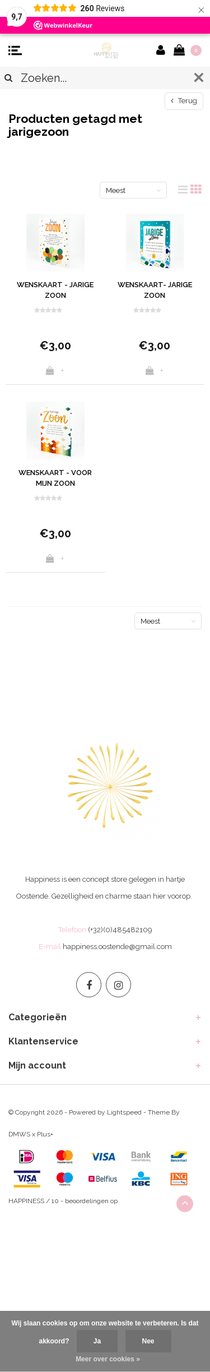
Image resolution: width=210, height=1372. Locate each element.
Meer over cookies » (108, 1359)
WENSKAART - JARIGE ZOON (55, 290)
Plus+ (45, 1134)
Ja (97, 1341)
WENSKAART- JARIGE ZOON (155, 290)
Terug (184, 100)
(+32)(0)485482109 (120, 930)
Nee (148, 1341)
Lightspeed (124, 1112)
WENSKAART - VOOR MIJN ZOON (55, 477)
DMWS (19, 1134)
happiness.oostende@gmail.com (117, 946)
